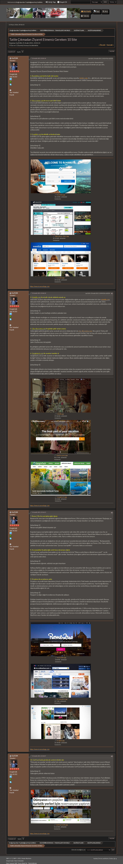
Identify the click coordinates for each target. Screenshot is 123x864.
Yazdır (112, 49)
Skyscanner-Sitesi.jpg (61, 234)
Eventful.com (36, 132)
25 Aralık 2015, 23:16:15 (39, 510)
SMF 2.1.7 (9, 856)
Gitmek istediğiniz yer (78, 848)
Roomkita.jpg (60, 193)
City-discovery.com (39, 327)
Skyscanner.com (37, 99)
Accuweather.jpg (60, 697)
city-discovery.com (85, 329)
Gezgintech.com (37, 352)
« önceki (102, 43)
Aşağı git (11, 50)
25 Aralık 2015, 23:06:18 (39, 291)
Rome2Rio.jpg (60, 656)
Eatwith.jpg (59, 412)
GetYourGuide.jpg (61, 823)
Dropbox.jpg (59, 739)
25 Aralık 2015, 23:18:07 (39, 754)
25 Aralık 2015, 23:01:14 (39, 56)
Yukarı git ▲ (113, 856)
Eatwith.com (36, 295)
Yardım (95, 856)
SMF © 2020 (17, 856)
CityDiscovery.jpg (61, 453)
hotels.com (83, 76)
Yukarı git (12, 837)
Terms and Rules (103, 856)
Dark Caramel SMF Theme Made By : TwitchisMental (21, 861)
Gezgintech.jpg (61, 495)
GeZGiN (15, 56)
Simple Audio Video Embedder (15, 859)
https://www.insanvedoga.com (39, 284)
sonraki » (110, 43)
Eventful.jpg (59, 276)
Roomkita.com (37, 74)
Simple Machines (26, 856)
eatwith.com (105, 298)
